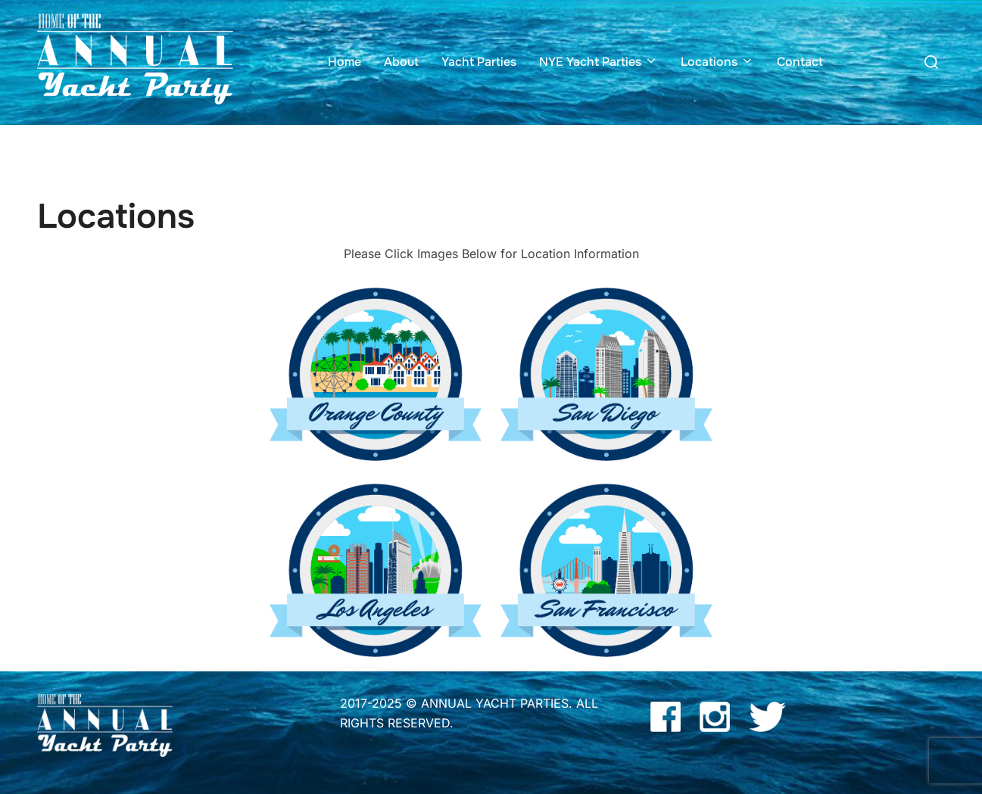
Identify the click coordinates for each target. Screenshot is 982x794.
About (401, 62)
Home (344, 62)
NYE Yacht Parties (598, 62)
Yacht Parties (478, 62)
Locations (717, 62)
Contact (800, 62)
